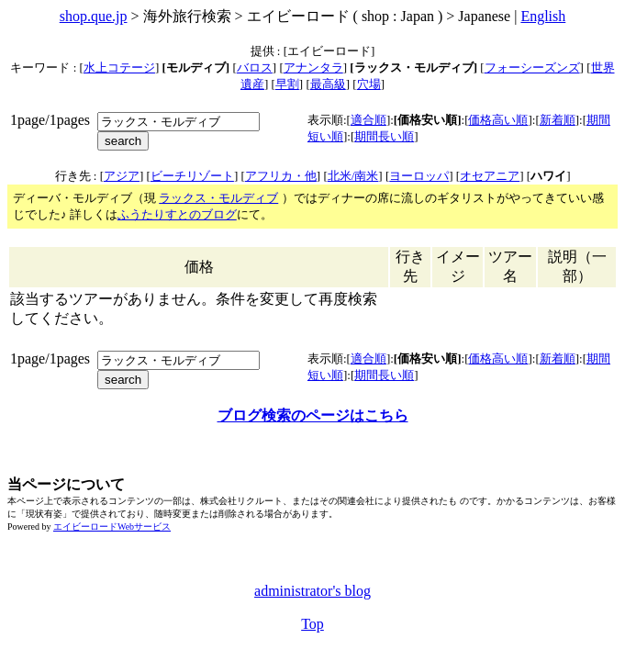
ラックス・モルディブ (218, 198)
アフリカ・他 (281, 176)
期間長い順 (384, 136)
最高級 (328, 84)
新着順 (557, 120)
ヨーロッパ (419, 176)
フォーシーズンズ (532, 67)
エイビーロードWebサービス (112, 526)
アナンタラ (313, 67)
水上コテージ (119, 67)
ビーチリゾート (192, 176)
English (542, 16)
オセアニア (489, 176)
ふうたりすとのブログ (177, 214)
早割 (287, 84)
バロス (255, 67)
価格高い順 (498, 120)
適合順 (368, 120)
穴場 (369, 84)
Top (312, 624)
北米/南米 (353, 176)
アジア (122, 176)
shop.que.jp (94, 16)
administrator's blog (312, 591)
